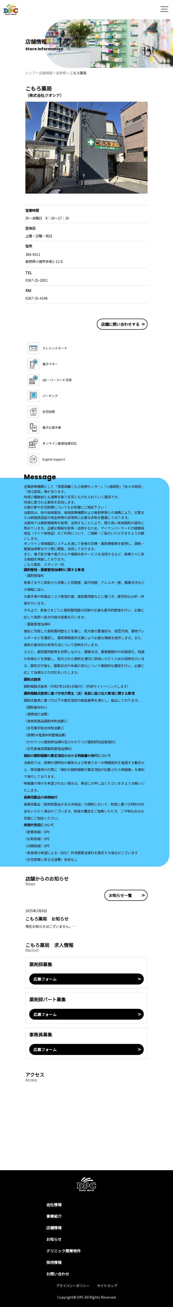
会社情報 (54, 1204)
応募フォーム (45, 979)
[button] (164, 10)
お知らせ (54, 1239)
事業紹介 (54, 1216)
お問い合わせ (57, 1274)
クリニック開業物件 (63, 1251)
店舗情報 (54, 1228)
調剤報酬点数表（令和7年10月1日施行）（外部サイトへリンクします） (77, 686)
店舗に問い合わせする (120, 324)
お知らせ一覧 (120, 895)
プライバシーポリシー (73, 1285)
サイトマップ (107, 1285)
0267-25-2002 (36, 280)
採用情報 (54, 1262)
